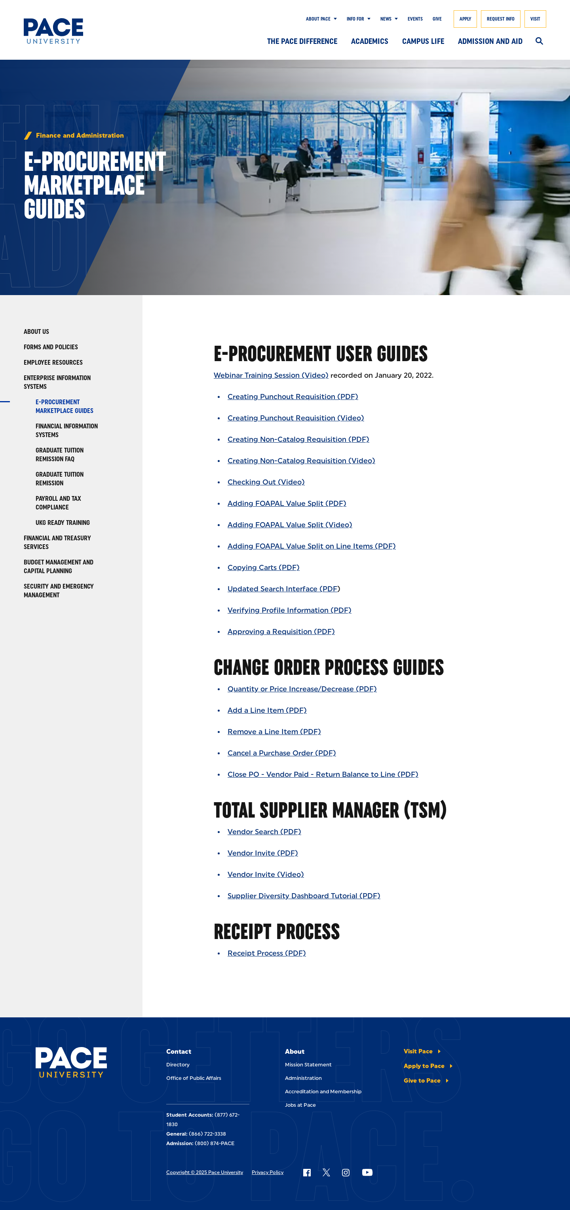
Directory (178, 1065)
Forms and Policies (51, 347)
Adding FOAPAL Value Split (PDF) (287, 503)
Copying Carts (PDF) (264, 567)
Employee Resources (53, 362)
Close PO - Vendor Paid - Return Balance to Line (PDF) (323, 774)
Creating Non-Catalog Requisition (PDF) (298, 439)
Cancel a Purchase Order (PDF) (282, 753)
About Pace (318, 19)
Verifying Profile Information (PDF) (290, 610)
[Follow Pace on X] (326, 1172)
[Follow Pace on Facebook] (307, 1172)
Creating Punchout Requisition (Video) (296, 418)
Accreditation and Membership (323, 1091)
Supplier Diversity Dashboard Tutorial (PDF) (304, 896)
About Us (36, 331)
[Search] (539, 41)
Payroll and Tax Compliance (58, 503)
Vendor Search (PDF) (264, 831)
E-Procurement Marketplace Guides (64, 406)
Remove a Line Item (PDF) (274, 731)
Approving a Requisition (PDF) (281, 631)
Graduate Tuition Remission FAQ (60, 455)
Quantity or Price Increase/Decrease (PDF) (302, 689)
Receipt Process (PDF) (267, 953)
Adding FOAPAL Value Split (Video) (290, 525)
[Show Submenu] (334, 19)
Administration (303, 1078)
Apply (465, 19)
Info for (355, 19)
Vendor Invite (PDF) (263, 853)
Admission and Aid (490, 41)
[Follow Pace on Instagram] (346, 1172)
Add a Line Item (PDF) (267, 710)
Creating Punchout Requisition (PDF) (293, 396)
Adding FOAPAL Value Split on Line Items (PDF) (312, 546)
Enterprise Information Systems (57, 382)
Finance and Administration (80, 135)
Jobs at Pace (300, 1105)
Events (415, 19)
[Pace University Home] (59, 31)
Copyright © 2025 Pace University (204, 1172)
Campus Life (423, 41)
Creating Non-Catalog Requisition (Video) (301, 460)
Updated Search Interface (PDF (282, 589)
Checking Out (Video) (266, 482)
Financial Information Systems (67, 430)
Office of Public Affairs (193, 1078)
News (385, 19)
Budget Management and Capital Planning (58, 567)
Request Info (501, 19)
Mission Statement (308, 1065)
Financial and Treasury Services (57, 542)
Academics (369, 41)
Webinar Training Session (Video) (271, 375)
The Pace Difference (302, 41)
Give (437, 19)
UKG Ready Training (63, 522)
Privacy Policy (267, 1172)
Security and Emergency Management (59, 591)
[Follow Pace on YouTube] (367, 1172)
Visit (535, 19)
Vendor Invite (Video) (266, 874)
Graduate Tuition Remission (60, 479)
